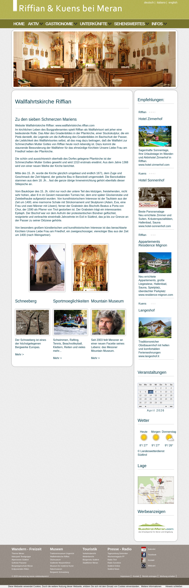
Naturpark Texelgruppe (21, 556)
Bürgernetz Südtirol (91, 560)
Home (19, 23)
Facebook (152, 555)
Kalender (152, 549)
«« (140, 406)
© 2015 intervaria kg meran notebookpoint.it (30, 576)
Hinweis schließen (174, 586)
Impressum (125, 576)
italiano (161, 2)
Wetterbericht (88, 556)
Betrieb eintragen (149, 576)
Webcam (151, 566)
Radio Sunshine (114, 563)
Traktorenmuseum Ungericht (62, 553)
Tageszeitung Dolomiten (118, 553)
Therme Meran (18, 553)
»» (171, 406)
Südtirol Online (114, 566)
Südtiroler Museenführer (60, 563)
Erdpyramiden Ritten (20, 569)
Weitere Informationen (151, 586)
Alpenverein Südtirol (20, 560)
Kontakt (151, 560)
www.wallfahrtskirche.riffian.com (74, 125)
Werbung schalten (167, 576)
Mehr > (19, 354)
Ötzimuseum (55, 560)
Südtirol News (113, 569)
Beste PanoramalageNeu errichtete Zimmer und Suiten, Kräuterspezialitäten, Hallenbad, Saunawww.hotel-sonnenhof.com (156, 219)
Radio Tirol (112, 560)
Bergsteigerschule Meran (22, 566)
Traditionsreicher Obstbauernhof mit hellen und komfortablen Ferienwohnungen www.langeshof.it (154, 349)
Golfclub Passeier (19, 563)
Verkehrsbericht (89, 553)
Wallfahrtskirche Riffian (59, 556)
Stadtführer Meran (90, 563)
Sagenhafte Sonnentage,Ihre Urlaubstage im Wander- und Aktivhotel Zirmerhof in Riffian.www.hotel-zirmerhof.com (156, 157)
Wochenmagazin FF (116, 556)
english (173, 2)
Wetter (143, 420)
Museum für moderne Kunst (62, 566)
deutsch (149, 2)
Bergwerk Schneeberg (59, 572)
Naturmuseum (56, 569)
